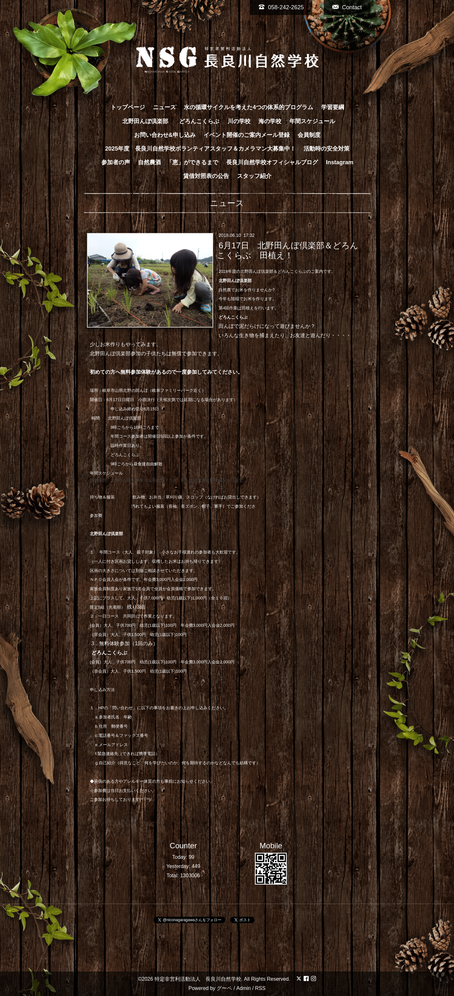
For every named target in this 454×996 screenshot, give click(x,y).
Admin (243, 988)
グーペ (224, 988)
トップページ (128, 107)
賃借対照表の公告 (206, 176)
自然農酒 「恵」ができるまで (178, 162)
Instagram (339, 162)
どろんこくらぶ (199, 121)
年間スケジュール (312, 121)
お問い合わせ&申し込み (165, 135)
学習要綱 (332, 107)
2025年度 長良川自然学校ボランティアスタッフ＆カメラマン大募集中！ (200, 148)
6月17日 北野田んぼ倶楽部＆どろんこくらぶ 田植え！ (287, 250)
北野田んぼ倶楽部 (148, 121)
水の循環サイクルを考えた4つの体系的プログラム (248, 107)
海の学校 (269, 121)
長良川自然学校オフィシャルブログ (272, 162)
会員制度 (309, 135)
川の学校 (238, 121)
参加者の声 (115, 162)
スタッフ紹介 (254, 176)
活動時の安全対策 (327, 148)
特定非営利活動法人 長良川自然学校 (198, 979)
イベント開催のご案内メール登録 (247, 135)
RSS (260, 988)
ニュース (164, 107)
